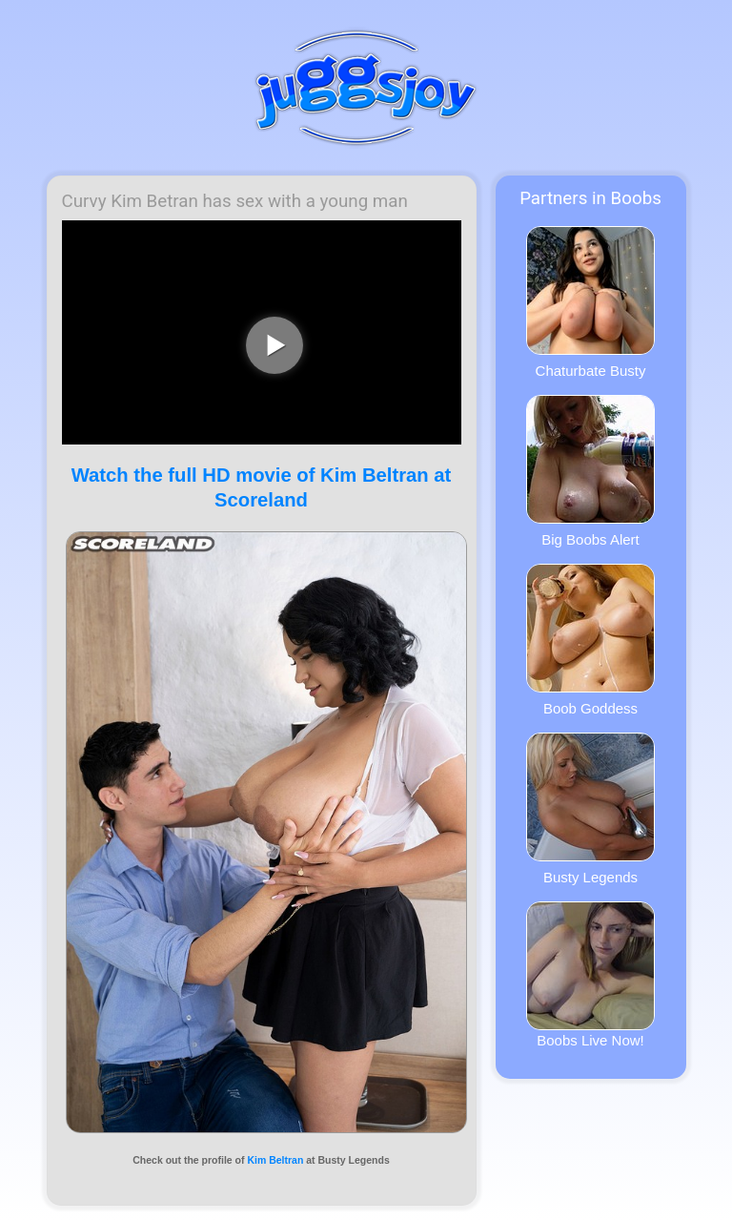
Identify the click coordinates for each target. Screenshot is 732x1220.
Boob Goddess (590, 640)
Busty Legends (590, 809)
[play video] (274, 345)
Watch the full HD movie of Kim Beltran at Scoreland (261, 487)
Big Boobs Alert (590, 471)
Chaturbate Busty (590, 302)
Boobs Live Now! (590, 974)
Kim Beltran (275, 1160)
